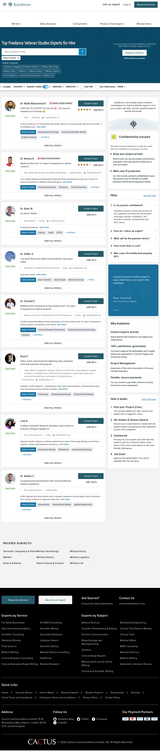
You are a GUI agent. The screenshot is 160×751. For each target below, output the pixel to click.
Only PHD (88, 87)
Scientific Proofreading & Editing (99, 629)
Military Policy (10, 71)
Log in (127, 4)
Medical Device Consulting (54, 653)
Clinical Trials (127, 635)
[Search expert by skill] (44, 51)
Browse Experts (69, 693)
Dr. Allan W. (26, 208)
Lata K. (24, 421)
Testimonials (117, 693)
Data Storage (59, 280)
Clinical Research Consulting (17, 658)
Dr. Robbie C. (27, 476)
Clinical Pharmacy (79, 187)
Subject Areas (38, 86)
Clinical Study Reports (94, 656)
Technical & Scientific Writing (74, 132)
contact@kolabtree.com (132, 604)
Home (5, 693)
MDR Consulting (129, 647)
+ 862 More (26, 510)
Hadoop (41, 233)
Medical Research (49, 664)
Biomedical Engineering (133, 623)
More (121, 87)
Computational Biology (84, 394)
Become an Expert (57, 600)
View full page (149, 399)
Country (19, 87)
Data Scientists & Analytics (16, 629)
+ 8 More (91, 280)
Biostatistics (64, 450)
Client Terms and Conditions (17, 698)
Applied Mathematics (83, 505)
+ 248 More (37, 335)
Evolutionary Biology (46, 450)
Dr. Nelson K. (27, 158)
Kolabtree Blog (63, 719)
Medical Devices (91, 623)
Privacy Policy (90, 698)
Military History (35, 71)
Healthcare (46, 658)
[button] (133, 205)
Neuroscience (44, 505)
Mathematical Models (62, 505)
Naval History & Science (30, 75)
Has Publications (107, 87)
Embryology (43, 394)
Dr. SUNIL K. (27, 254)
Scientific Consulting (13, 635)
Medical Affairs (128, 641)
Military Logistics (52, 71)
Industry (72, 87)
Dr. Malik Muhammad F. (33, 103)
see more (41, 127)
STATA (59, 233)
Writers (16, 24)
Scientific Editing (49, 647)
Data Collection (44, 280)
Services (58, 87)
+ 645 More (26, 455)
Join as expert (111, 4)
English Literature (29, 137)
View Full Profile (53, 146)
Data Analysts (48, 24)
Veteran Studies (28, 132)
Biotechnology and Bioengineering (92, 642)
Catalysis (25, 335)
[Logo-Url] (19, 4)
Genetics (86, 650)
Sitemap (135, 693)
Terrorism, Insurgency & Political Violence (21, 67)
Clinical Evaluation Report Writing (20, 664)
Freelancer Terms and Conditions (58, 698)
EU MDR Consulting (51, 623)
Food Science (9, 647)
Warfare (22, 71)
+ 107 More (44, 137)
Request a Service (146, 4)
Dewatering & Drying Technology (81, 330)
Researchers (144, 24)
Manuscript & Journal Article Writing (97, 664)
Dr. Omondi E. (27, 301)
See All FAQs (149, 195)
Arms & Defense (10, 75)
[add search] (82, 51)
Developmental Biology (61, 394)
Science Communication (95, 635)
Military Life (49, 75)
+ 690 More (26, 400)
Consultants (80, 24)
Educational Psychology (48, 132)
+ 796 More (95, 187)
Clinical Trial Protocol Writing (135, 629)
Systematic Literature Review (136, 664)
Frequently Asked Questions (97, 604)
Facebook (99, 719)
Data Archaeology (76, 280)
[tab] (133, 205)
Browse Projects (94, 693)
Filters (5, 86)
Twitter (83, 719)
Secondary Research (51, 635)
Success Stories (23, 693)
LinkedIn (60, 723)
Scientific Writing (49, 629)
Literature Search (49, 641)
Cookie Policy (112, 698)
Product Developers (112, 24)
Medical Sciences (129, 653)
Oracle (51, 233)
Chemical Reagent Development (51, 330)
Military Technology (50, 67)
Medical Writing (10, 653)
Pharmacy (63, 187)
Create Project (91, 103)
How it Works (47, 693)
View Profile (10, 116)
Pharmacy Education (47, 187)
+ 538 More (70, 233)
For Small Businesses (13, 623)
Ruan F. (24, 356)
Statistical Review (11, 641)
